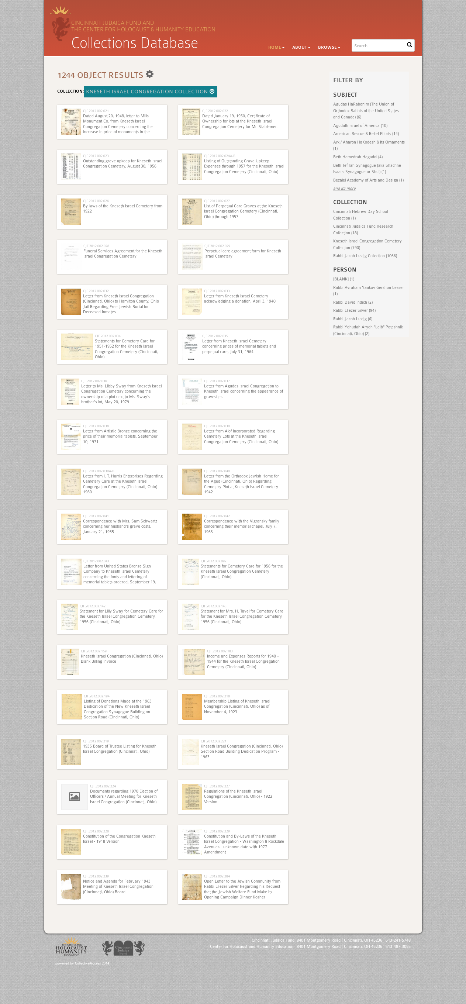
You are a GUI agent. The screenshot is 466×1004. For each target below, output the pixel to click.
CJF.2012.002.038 (96, 426)
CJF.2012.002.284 (217, 876)
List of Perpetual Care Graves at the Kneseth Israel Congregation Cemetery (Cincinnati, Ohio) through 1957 (243, 211)
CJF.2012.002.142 (93, 606)
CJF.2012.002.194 (97, 696)
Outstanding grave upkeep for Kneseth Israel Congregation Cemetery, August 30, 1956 (122, 164)
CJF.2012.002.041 (96, 516)
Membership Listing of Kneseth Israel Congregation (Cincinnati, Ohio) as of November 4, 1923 (237, 706)
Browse (329, 47)
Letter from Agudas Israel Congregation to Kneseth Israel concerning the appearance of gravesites (243, 391)
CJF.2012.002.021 (96, 111)
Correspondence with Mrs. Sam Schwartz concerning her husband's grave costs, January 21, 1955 (120, 526)
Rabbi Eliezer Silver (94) (354, 310)
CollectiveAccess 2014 (92, 963)
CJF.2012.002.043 (96, 561)
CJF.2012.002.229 (217, 831)
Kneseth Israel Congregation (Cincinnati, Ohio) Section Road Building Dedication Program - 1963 (242, 751)
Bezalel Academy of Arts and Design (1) (368, 180)
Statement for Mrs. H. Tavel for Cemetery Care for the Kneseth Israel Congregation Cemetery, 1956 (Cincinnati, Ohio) (242, 616)
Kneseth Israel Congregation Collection (150, 91)
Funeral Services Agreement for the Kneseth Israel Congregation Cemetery (122, 254)
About (301, 47)
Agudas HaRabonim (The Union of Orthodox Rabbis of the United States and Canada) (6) (366, 111)
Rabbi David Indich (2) (353, 302)
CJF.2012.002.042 (217, 516)
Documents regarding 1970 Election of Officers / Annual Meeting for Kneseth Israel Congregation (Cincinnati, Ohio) (124, 796)
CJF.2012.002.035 (215, 336)
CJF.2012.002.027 (217, 201)
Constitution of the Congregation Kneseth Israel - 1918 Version (119, 839)
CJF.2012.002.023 (96, 156)
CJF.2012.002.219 (96, 741)
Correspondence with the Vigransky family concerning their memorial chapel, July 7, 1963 (241, 526)
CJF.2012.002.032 (96, 291)
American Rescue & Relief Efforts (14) (366, 133)
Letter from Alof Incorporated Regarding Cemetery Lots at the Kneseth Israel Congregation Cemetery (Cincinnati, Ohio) (241, 436)
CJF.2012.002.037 (217, 381)
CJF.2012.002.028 (96, 246)
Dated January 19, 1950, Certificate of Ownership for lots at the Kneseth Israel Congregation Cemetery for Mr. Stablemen (239, 121)
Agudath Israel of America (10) (360, 125)
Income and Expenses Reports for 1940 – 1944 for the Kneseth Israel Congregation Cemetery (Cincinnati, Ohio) (243, 661)
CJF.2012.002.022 (215, 111)
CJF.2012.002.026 (96, 201)
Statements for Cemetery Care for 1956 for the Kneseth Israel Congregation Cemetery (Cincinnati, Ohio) (242, 571)
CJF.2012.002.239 (96, 876)
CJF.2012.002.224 (103, 786)
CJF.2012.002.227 (217, 786)
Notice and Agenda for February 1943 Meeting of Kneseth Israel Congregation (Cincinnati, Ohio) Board (118, 886)
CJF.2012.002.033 (217, 291)
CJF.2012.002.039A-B (98, 471)
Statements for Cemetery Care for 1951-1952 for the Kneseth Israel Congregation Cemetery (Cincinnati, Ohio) (126, 349)
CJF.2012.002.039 (217, 426)
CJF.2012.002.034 (108, 336)
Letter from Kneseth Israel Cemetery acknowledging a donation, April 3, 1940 (240, 299)
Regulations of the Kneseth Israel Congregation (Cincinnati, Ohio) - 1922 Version (238, 796)
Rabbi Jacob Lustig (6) (352, 319)
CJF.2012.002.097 (214, 561)
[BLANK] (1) (343, 279)
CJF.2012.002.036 (94, 381)
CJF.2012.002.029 (217, 246)
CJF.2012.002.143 (214, 606)
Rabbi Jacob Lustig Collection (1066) (365, 255)
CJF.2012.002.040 (217, 471)
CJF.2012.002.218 (217, 696)
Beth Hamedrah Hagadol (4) (358, 157)
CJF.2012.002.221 (214, 741)
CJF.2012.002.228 (96, 831)
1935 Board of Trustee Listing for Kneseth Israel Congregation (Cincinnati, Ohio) (119, 749)
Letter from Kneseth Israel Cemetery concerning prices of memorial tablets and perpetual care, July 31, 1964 (239, 346)
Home (276, 47)
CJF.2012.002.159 (94, 651)
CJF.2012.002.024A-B (219, 156)
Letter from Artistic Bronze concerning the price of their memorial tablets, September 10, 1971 (120, 436)
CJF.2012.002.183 (220, 651)
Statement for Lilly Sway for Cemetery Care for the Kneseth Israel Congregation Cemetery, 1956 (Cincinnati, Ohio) (121, 616)
